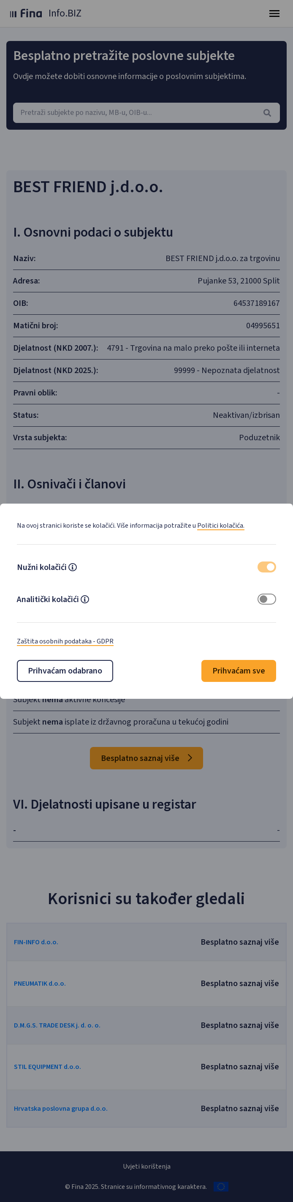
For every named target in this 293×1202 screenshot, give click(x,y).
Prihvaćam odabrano (65, 671)
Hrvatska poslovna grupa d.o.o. (61, 1108)
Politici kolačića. (220, 525)
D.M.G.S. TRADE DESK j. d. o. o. (57, 1025)
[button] (72, 568)
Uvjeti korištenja (147, 1166)
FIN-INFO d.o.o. (36, 942)
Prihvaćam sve (238, 671)
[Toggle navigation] (274, 13)
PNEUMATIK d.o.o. (40, 983)
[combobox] (146, 113)
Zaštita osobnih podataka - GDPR (65, 641)
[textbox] (146, 113)
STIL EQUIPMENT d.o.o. (47, 1066)
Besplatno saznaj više (146, 758)
